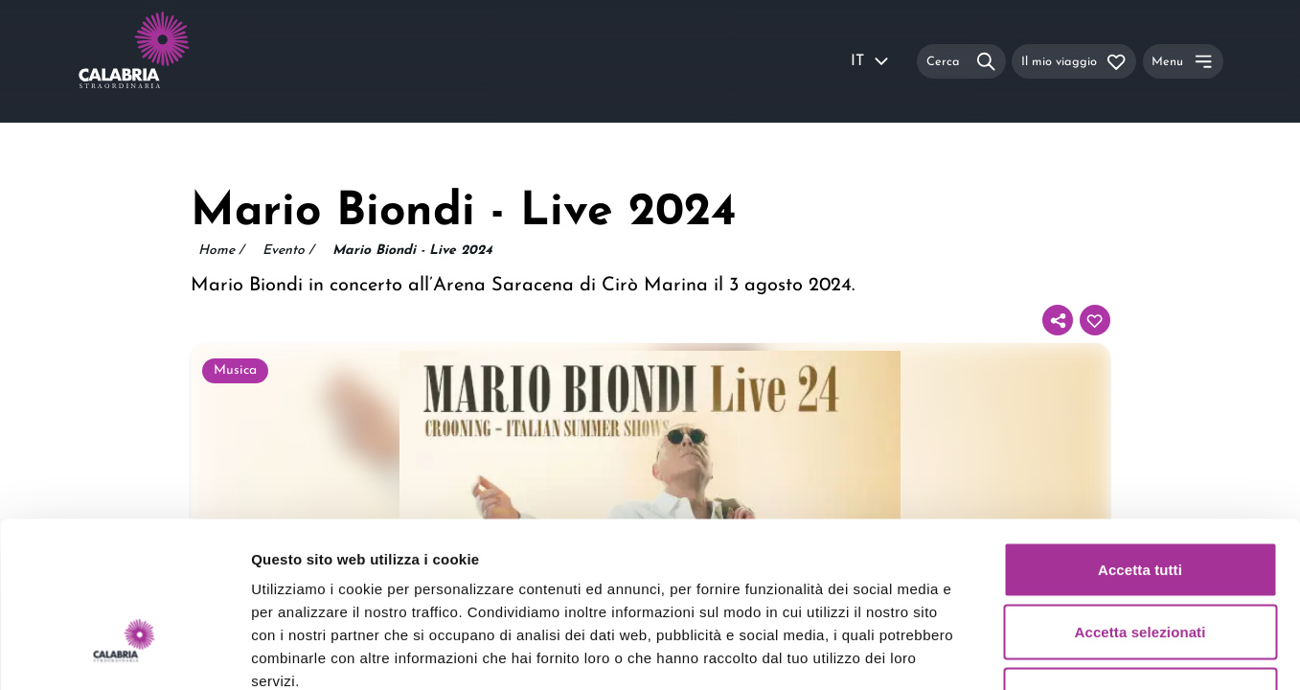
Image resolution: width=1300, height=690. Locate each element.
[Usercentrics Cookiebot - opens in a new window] (124, 652)
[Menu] (1183, 61)
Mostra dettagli (1008, 652)
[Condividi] (1057, 320)
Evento (287, 251)
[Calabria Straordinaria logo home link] (170, 61)
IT (871, 61)
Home (220, 251)
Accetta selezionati (1140, 502)
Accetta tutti (1140, 438)
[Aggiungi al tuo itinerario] (1095, 320)
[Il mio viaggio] (1074, 61)
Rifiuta (1139, 564)
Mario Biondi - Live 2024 (412, 250)
